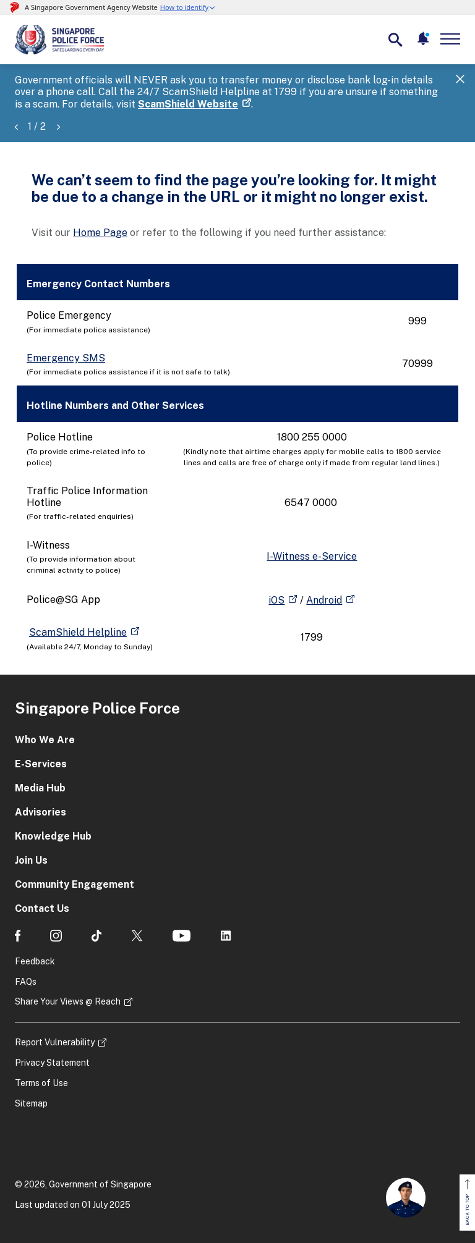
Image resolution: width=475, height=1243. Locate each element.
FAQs (25, 982)
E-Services (41, 764)
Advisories (40, 812)
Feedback (35, 961)
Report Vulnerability (55, 1042)
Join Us (31, 860)
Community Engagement (74, 884)
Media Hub (40, 788)
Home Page (100, 232)
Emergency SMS (66, 358)
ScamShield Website (188, 104)
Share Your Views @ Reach (68, 1001)
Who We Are (45, 740)
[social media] (17, 936)
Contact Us (42, 908)
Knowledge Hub (53, 836)
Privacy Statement (52, 1063)
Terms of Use (41, 1083)
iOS (276, 600)
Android (324, 600)
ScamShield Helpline (78, 632)
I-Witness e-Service (312, 556)
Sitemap (31, 1103)
